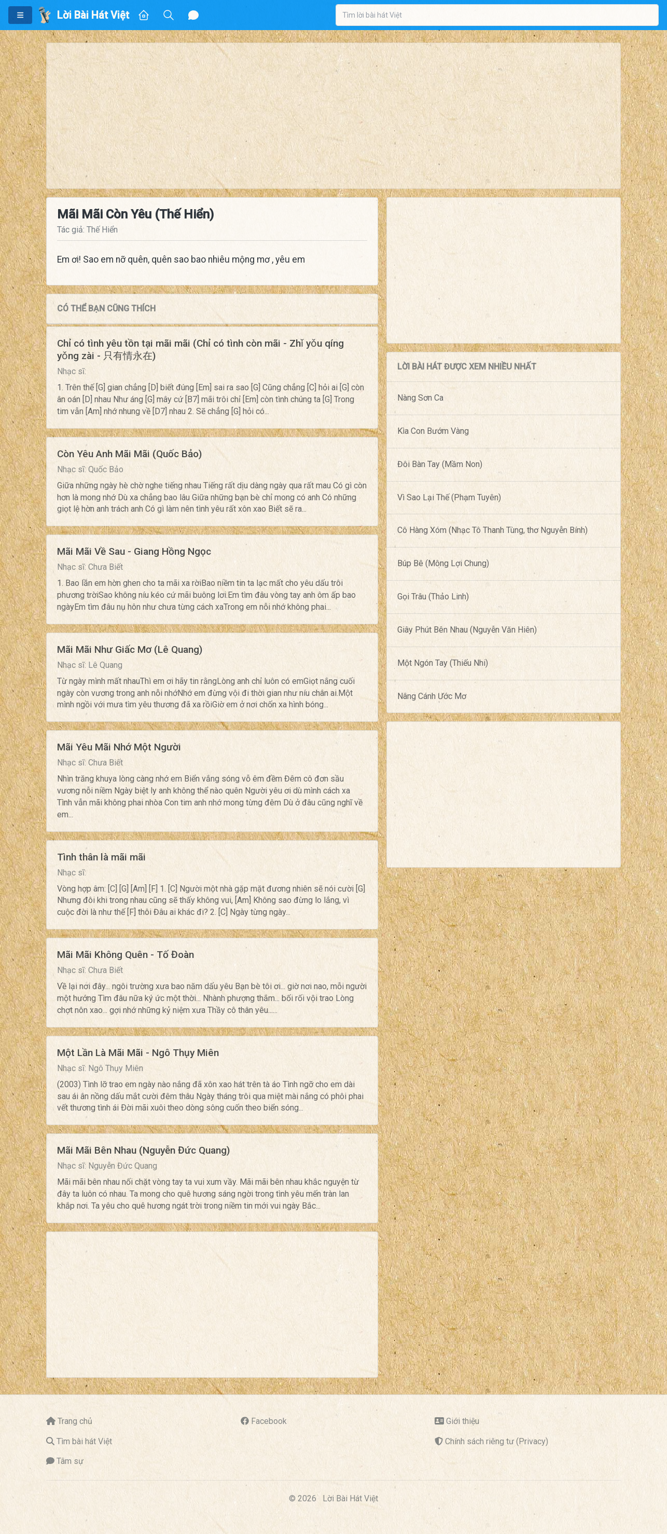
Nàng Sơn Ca (420, 398)
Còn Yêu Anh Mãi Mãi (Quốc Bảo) (129, 454)
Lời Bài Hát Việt (350, 1498)
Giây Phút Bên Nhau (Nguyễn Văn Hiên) (467, 630)
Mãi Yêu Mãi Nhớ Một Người (119, 747)
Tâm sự (70, 1461)
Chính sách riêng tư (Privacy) (496, 1441)
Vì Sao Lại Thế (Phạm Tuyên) (449, 497)
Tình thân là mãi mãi (101, 857)
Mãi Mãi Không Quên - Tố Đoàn (125, 955)
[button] (20, 15)
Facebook (269, 1421)
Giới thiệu (462, 1421)
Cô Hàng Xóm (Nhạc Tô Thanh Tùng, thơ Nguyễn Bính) (492, 530)
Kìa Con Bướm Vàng (433, 431)
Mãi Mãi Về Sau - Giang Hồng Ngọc (134, 551)
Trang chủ (75, 1421)
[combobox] (497, 15)
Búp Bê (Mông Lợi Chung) (443, 563)
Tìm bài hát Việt (84, 1441)
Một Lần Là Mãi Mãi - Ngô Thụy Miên (138, 1053)
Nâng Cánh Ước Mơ (431, 696)
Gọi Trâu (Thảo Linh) (433, 596)
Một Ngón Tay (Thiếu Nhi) (442, 663)
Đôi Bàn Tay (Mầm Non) (439, 464)
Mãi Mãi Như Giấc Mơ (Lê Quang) (129, 649)
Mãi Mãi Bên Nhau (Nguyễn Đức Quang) (143, 1150)
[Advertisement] (333, 115)
